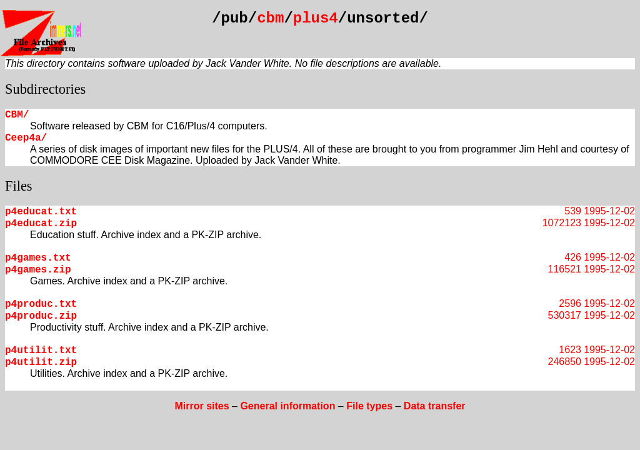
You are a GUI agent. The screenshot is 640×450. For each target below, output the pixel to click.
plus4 (315, 18)
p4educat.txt (41, 212)
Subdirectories (45, 89)
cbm (270, 18)
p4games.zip (38, 270)
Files (18, 186)
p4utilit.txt (41, 350)
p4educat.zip (41, 223)
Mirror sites (201, 406)
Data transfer (435, 406)
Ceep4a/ (26, 138)
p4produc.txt (41, 304)
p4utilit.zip (41, 362)
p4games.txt (38, 258)
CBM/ (17, 115)
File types (369, 406)
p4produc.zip (41, 316)
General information (287, 406)
